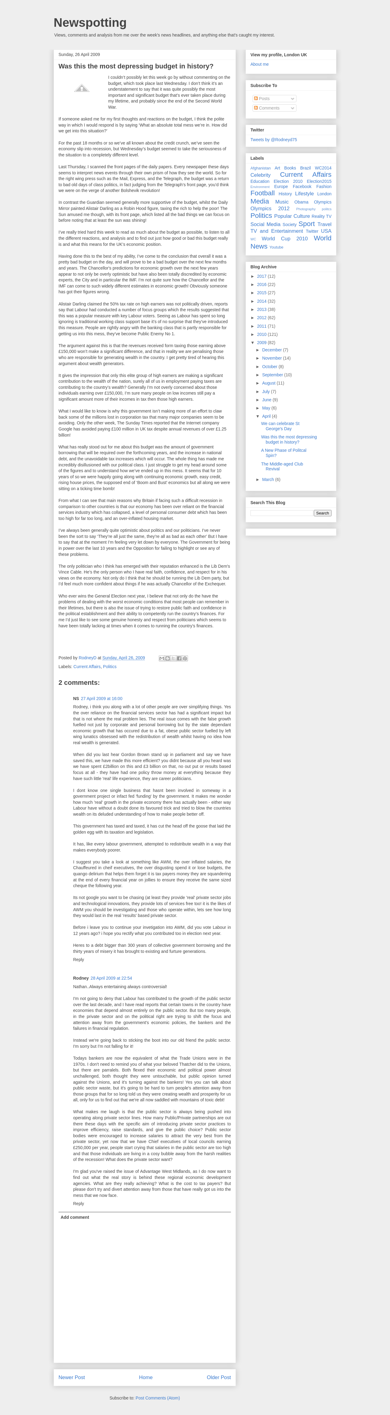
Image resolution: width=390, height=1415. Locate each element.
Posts (262, 98)
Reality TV (322, 216)
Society (290, 224)
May (266, 408)
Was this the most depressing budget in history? (289, 439)
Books (290, 168)
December (272, 349)
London (324, 193)
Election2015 (319, 181)
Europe (281, 186)
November (272, 358)
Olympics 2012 (269, 208)
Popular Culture (292, 216)
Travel (324, 224)
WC (253, 239)
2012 (262, 317)
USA (326, 231)
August (269, 383)
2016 (262, 284)
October (270, 366)
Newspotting (90, 22)
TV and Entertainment (276, 231)
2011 (262, 326)
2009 (262, 342)
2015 (262, 292)
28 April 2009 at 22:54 (111, 978)
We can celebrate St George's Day (280, 426)
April (267, 416)
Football (262, 193)
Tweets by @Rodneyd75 (273, 139)
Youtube (276, 247)
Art (277, 168)
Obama (301, 202)
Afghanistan (260, 168)
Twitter (312, 231)
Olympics (323, 202)
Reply (78, 959)
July (266, 391)
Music (282, 202)
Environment (260, 187)
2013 (262, 309)
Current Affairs (87, 666)
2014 (262, 301)
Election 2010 (288, 181)
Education (259, 181)
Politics (109, 666)
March (268, 479)
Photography (305, 209)
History (285, 193)
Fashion (324, 186)
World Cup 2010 (285, 239)
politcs (327, 209)
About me (259, 64)
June (267, 399)
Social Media (265, 224)
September (273, 374)
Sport (307, 224)
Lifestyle (304, 194)
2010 (262, 334)
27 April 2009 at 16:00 (101, 698)
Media (259, 201)
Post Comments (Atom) (158, 1398)
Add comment (75, 1217)
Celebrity (260, 175)
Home (146, 1377)
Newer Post (71, 1377)
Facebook (302, 186)
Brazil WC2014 (316, 168)
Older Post (219, 1377)
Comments (267, 108)
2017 (262, 276)
